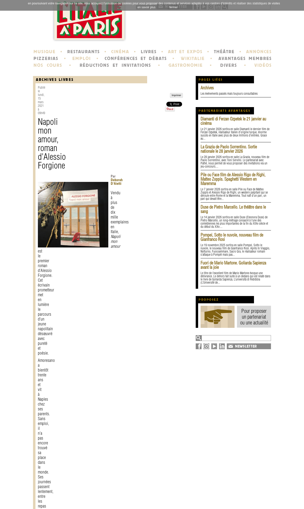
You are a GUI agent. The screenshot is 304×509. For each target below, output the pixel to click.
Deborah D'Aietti (128, 107)
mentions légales (100, 496)
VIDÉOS (263, 65)
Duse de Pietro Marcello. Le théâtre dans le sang (233, 209)
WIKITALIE (193, 58)
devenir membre (100, 500)
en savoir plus (146, 7)
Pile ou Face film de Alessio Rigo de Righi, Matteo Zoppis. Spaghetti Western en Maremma (233, 179)
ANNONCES (259, 51)
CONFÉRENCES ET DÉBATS (136, 58)
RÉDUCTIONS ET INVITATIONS (115, 65)
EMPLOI (81, 58)
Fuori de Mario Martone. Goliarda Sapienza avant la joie (233, 265)
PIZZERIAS (46, 58)
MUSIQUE (45, 51)
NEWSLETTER (246, 346)
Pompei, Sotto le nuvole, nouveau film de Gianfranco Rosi (232, 237)
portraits (139, 496)
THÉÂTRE (224, 51)
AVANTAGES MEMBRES (245, 58)
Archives (207, 88)
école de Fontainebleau (152, 500)
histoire (138, 491)
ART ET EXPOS (185, 51)
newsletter (186, 491)
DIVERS (228, 65)
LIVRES (149, 51)
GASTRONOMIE (186, 65)
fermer (173, 7)
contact (91, 491)
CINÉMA (120, 51)
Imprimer (49, 451)
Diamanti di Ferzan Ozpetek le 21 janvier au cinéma (233, 121)
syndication (234, 500)
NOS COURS (48, 65)
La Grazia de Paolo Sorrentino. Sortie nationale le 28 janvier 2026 (229, 149)
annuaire (232, 491)
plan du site (235, 496)
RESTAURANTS (83, 51)
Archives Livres (55, 79)
